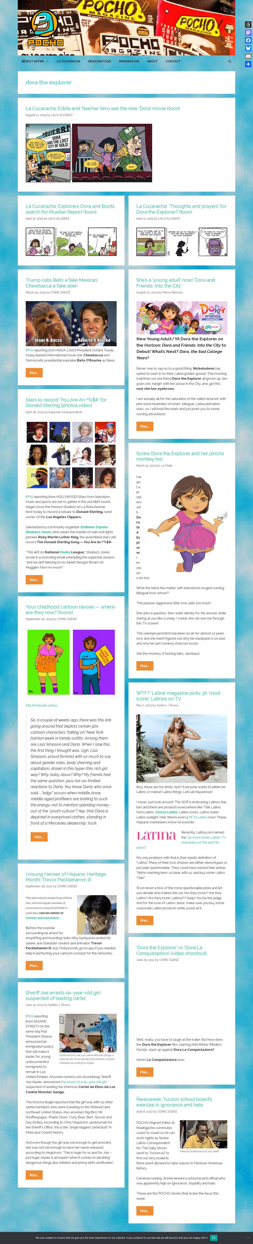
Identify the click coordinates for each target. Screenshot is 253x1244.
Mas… (36, 373)
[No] (248, 1238)
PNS (29, 350)
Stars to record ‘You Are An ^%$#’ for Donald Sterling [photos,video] (66, 402)
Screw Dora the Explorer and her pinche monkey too (180, 456)
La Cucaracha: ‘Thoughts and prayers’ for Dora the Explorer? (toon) (181, 209)
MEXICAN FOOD (99, 61)
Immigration (129, 61)
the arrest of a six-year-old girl (83, 1082)
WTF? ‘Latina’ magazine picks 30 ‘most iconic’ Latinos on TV (178, 696)
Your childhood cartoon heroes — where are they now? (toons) (70, 609)
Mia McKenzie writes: (42, 705)
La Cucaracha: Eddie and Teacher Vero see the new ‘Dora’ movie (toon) (103, 108)
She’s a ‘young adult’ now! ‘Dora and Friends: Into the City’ (175, 283)
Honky (65, 552)
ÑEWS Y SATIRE (37, 61)
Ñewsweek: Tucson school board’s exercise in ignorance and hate (174, 1102)
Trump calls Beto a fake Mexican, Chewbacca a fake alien (62, 283)
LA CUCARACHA (68, 61)
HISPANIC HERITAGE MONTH (42, 918)
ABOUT (152, 61)
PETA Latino (198, 817)
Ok (213, 1237)
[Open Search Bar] (229, 61)
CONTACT (173, 61)
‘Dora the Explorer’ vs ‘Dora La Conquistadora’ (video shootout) (171, 950)
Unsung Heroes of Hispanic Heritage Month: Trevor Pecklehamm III (66, 877)
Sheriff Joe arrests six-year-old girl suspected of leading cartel (63, 995)
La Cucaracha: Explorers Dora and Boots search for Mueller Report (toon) (70, 209)
